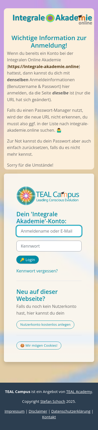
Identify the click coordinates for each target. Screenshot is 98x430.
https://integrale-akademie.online (43, 66)
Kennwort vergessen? (37, 271)
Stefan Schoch (52, 401)
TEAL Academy (79, 391)
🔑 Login (27, 259)
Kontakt (49, 416)
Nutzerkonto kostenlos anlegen (45, 324)
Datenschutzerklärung (70, 411)
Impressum (14, 411)
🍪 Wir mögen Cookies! (38, 345)
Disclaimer (38, 411)
